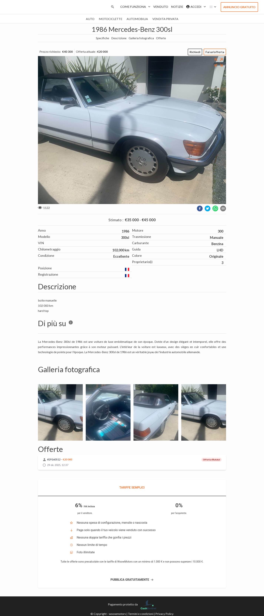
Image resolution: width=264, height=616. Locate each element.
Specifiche (102, 38)
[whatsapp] (215, 208)
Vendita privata (165, 19)
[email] (223, 208)
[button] (212, 6)
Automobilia (137, 19)
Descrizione (118, 38)
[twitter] (207, 208)
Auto (90, 19)
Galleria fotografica (141, 38)
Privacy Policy (164, 613)
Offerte (161, 38)
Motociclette (110, 19)
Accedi (195, 7)
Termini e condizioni (140, 613)
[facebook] (200, 208)
